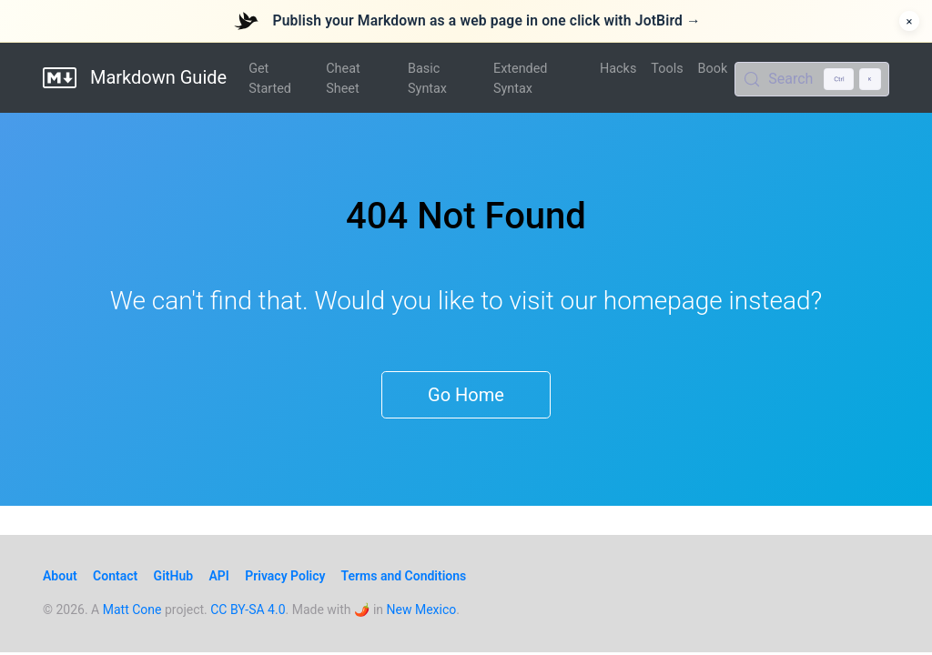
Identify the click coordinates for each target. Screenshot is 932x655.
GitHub (173, 576)
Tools (667, 68)
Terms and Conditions (404, 576)
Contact (115, 576)
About (60, 576)
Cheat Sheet (343, 78)
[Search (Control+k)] (811, 79)
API (219, 576)
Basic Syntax (427, 78)
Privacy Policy (285, 576)
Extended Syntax (520, 78)
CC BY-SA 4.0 (247, 609)
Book (713, 68)
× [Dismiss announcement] (910, 21)
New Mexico (422, 609)
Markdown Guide (135, 77)
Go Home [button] (466, 395)
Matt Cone (132, 609)
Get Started (269, 78)
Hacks (618, 68)
